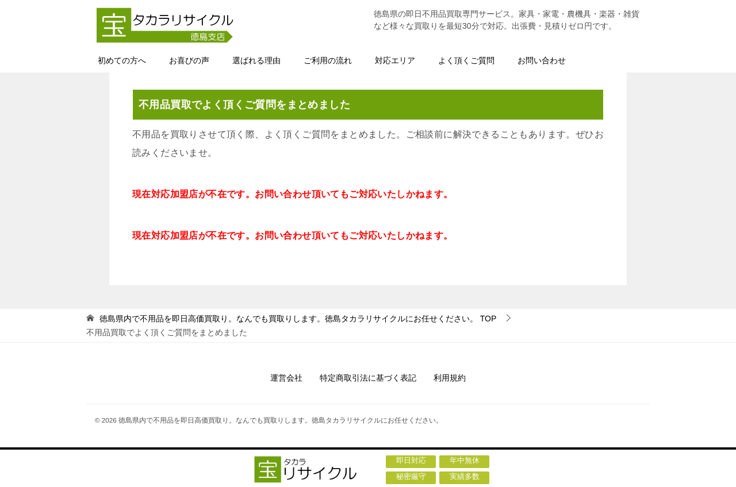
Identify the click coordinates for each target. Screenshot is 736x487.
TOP (297, 318)
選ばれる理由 (256, 60)
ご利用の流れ (328, 60)
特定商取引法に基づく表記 (368, 377)
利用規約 (450, 377)
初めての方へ (122, 60)
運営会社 (286, 377)
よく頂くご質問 (466, 60)
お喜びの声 (189, 60)
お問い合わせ (542, 60)
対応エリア (395, 60)
